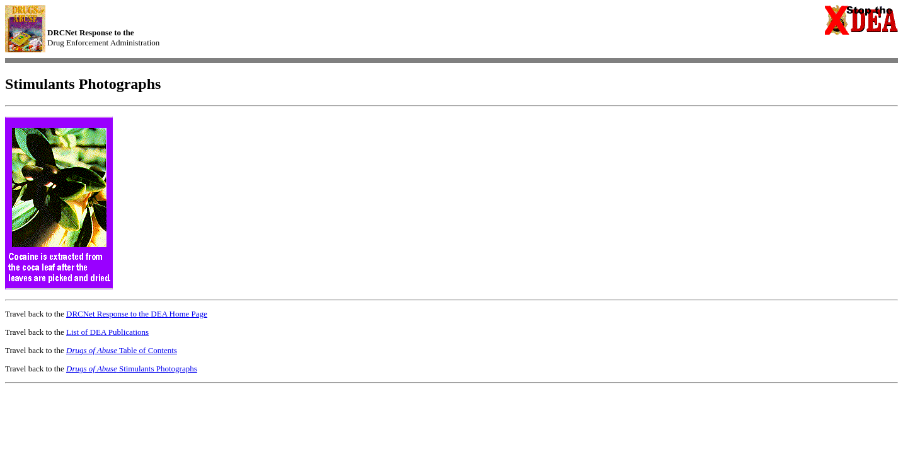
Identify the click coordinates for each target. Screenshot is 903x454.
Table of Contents (121, 350)
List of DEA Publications (107, 332)
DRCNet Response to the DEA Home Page (136, 313)
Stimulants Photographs (131, 368)
